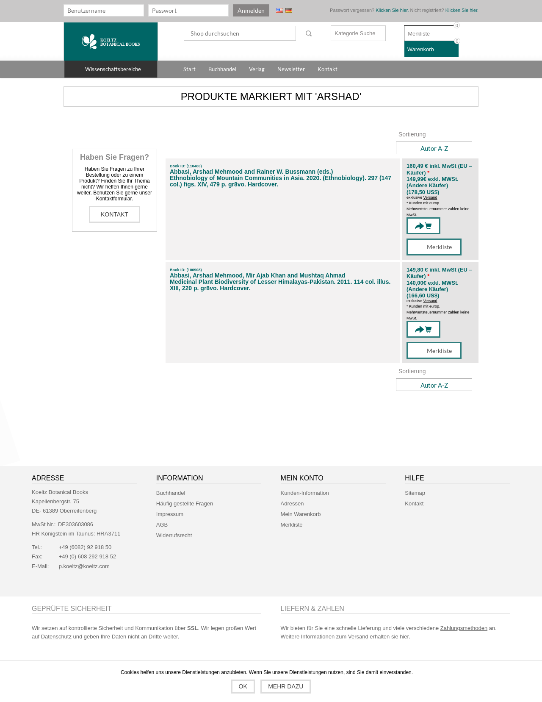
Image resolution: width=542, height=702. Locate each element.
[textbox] (240, 33)
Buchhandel (170, 493)
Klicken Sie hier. (392, 10)
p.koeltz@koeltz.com (84, 566)
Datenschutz (56, 636)
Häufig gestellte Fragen (184, 503)
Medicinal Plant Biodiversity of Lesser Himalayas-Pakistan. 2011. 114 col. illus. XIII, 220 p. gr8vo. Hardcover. (280, 285)
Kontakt (114, 214)
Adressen (292, 503)
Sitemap (415, 493)
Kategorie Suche (355, 33)
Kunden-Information (305, 493)
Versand (430, 197)
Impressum (169, 514)
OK (243, 686)
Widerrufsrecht (174, 535)
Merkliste (292, 525)
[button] (111, 69)
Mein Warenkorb (301, 514)
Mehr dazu (285, 686)
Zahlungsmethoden (463, 628)
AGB (162, 525)
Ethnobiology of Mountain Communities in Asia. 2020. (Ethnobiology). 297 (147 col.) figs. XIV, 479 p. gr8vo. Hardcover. (280, 181)
